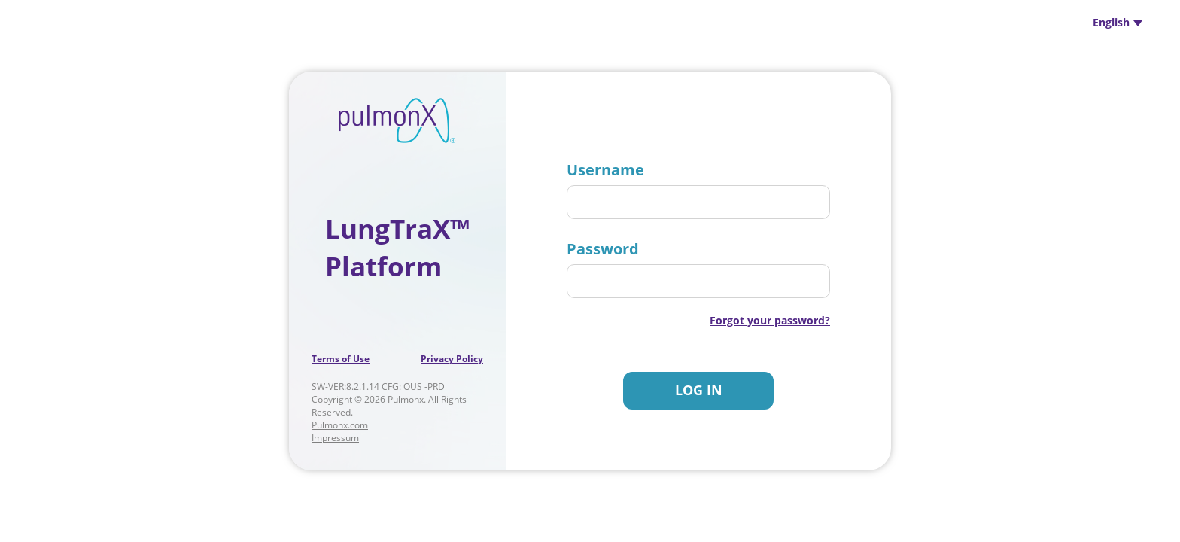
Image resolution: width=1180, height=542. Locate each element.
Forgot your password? (770, 320)
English (1117, 22)
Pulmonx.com (340, 425)
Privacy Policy (452, 358)
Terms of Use (341, 358)
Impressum (335, 437)
